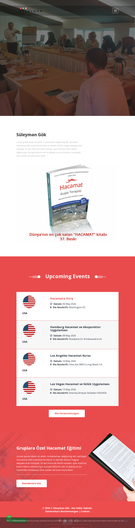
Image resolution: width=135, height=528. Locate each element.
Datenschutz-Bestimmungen (61, 511)
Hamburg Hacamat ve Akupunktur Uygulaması (75, 328)
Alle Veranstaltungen (67, 413)
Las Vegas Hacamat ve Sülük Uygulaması (80, 384)
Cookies (85, 511)
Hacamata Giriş (61, 298)
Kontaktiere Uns (31, 483)
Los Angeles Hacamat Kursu (70, 355)
